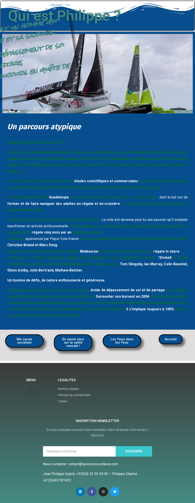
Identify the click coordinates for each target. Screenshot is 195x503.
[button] (24, 341)
